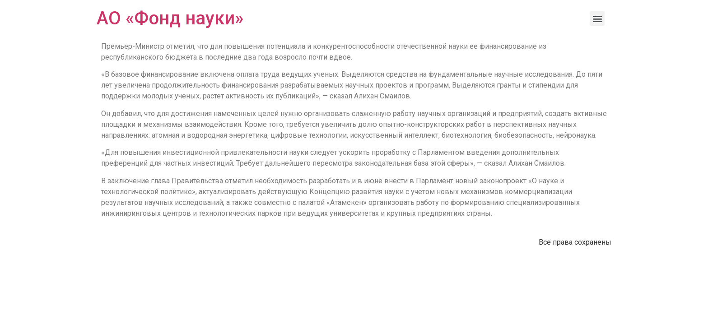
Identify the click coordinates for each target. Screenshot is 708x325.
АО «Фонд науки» (170, 18)
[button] (597, 18)
